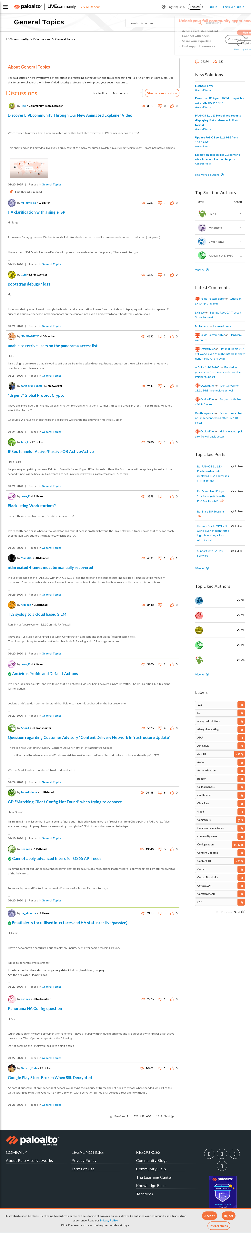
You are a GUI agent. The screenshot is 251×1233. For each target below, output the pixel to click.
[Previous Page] (117, 1116)
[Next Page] (171, 1116)
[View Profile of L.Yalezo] (200, 312)
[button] (209, 1215)
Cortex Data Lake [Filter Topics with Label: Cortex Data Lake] (207, 877)
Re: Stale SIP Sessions (211, 511)
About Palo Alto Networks (29, 1160)
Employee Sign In (233, 6)
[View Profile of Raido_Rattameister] (212, 298)
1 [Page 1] (127, 1116)
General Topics (51, 184)
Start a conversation (162, 93)
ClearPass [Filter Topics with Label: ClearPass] (203, 803)
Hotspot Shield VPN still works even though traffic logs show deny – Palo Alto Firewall (220, 353)
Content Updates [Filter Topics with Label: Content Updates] (207, 852)
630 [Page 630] (148, 1116)
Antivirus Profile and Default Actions (45, 673)
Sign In (213, 6)
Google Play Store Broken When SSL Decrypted (50, 1077)
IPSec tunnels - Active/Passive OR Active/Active (51, 451)
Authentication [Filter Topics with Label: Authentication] (206, 770)
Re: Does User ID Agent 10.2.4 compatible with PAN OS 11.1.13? (212, 496)
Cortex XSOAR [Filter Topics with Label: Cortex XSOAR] (206, 893)
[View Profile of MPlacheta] (201, 326)
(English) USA (173, 7)
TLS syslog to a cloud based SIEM (37, 614)
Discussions (42, 39)
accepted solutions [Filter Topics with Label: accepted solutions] (208, 721)
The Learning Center (154, 1177)
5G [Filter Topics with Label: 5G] (199, 712)
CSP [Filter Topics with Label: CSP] (199, 902)
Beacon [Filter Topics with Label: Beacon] (201, 778)
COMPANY (16, 1152)
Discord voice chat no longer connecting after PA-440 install (218, 417)
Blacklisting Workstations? (32, 505)
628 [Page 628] (136, 1116)
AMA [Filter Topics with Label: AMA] (200, 737)
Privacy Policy (108, 1220)
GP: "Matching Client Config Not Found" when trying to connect (65, 801)
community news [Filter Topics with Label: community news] (207, 836)
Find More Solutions (207, 174)
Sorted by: (100, 93)
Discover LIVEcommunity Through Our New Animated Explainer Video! (71, 115)
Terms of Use (83, 1168)
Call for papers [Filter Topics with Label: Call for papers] (206, 787)
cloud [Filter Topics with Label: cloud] (200, 811)
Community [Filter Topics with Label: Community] (204, 819)
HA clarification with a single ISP (36, 212)
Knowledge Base (151, 1185)
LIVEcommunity (17, 39)
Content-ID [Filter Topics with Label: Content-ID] (204, 861)
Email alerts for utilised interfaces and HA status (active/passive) (69, 922)
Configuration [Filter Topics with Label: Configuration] (205, 844)
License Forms (204, 85)
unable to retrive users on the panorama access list (53, 345)
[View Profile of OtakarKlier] (207, 348)
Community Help (151, 1168)
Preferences (219, 1226)
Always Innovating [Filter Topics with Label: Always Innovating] (208, 729)
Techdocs (144, 1193)
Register (195, 6)
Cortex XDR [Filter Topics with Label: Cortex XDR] (204, 885)
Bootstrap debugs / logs (29, 284)
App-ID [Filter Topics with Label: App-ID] (201, 754)
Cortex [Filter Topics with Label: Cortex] (201, 869)
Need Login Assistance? (227, 49)
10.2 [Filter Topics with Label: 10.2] (199, 704)
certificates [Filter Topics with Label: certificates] (204, 795)
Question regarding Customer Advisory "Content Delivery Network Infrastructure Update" (89, 737)
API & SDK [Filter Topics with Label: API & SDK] (203, 745)
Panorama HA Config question (35, 1008)
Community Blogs (151, 1160)
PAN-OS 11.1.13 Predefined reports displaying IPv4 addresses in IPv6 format (218, 120)
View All (200, 269)
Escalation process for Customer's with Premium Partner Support (218, 372)
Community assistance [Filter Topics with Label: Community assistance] (210, 828)
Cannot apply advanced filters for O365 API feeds (56, 858)
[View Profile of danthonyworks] (205, 413)
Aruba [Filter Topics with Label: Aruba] (200, 762)
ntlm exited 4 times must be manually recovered (50, 567)
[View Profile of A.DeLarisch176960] (207, 367)
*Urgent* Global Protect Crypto (36, 395)
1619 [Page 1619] (159, 1116)
